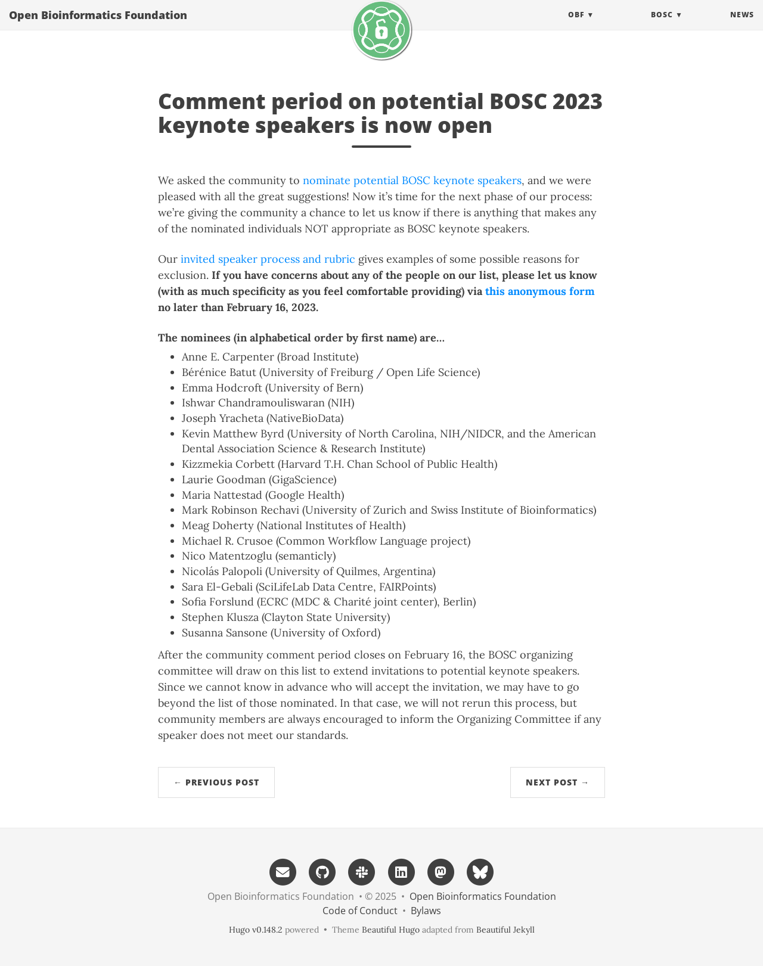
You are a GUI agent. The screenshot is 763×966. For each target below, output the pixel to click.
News (742, 26)
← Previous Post (216, 782)
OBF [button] (576, 26)
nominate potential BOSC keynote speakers (412, 180)
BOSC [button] (662, 26)
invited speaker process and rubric (268, 259)
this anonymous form (540, 291)
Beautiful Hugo (391, 929)
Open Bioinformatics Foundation (98, 27)
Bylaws (426, 910)
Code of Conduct (360, 910)
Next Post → (558, 782)
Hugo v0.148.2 (256, 929)
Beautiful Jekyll (505, 929)
